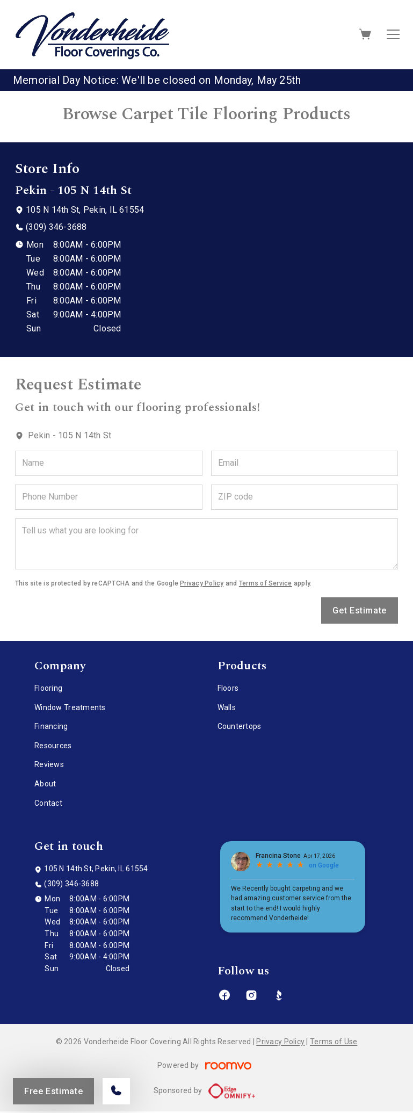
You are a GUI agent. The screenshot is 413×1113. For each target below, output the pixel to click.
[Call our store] (116, 1091)
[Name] (108, 463)
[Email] (304, 463)
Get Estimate (359, 610)
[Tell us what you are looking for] (206, 543)
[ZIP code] (304, 497)
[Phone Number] (108, 497)
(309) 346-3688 (56, 227)
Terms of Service (265, 583)
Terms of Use (333, 1041)
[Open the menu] (393, 34)
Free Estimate (53, 1091)
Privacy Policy (201, 583)
